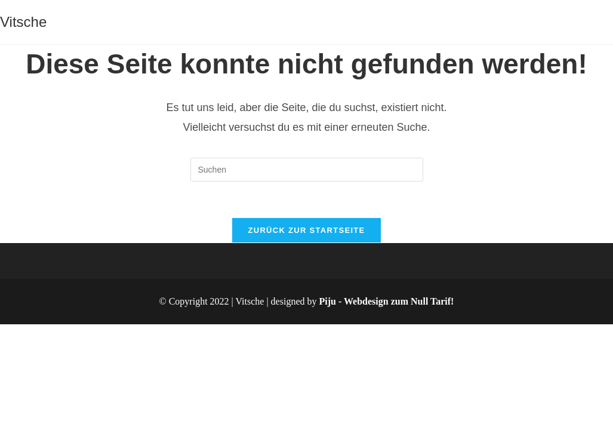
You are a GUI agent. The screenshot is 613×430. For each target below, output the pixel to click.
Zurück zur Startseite (306, 230)
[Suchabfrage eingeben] (306, 170)
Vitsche (23, 22)
